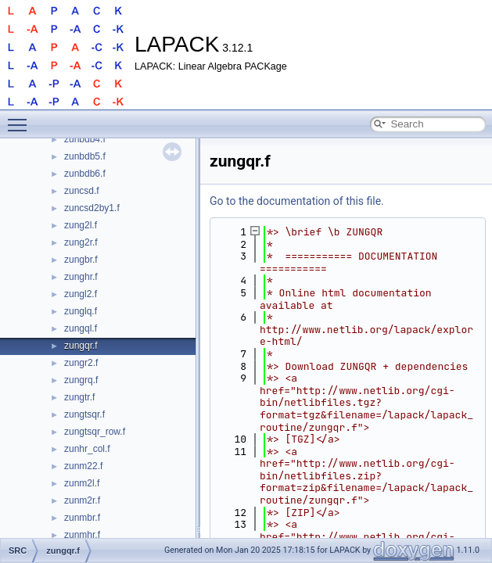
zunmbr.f (82, 517)
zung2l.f (80, 225)
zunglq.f (80, 311)
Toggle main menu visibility (21, 118)
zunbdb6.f (85, 173)
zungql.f (80, 328)
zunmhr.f (82, 534)
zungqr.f (81, 345)
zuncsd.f (81, 190)
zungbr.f (81, 259)
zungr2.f (81, 362)
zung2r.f (81, 242)
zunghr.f (81, 276)
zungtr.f (79, 397)
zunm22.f (83, 466)
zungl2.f (80, 294)
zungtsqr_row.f (94, 431)
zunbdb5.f (85, 156)
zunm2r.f (82, 500)
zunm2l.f (81, 483)
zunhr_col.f (87, 448)
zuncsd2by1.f (92, 208)
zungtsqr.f (84, 414)
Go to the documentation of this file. (297, 201)
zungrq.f (81, 380)
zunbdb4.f (85, 139)
